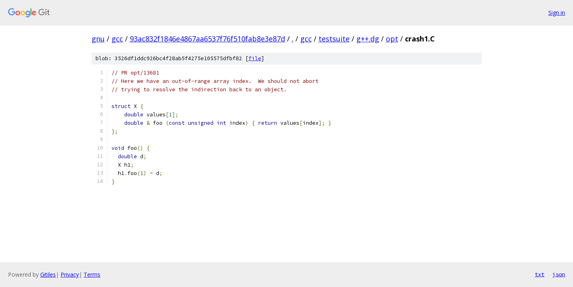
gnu (98, 38)
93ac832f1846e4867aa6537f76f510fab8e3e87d (207, 38)
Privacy (70, 274)
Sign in (556, 12)
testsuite (334, 38)
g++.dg (367, 38)
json (558, 274)
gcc (117, 38)
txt (539, 274)
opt (392, 38)
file (254, 58)
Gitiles (48, 274)
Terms (92, 274)
